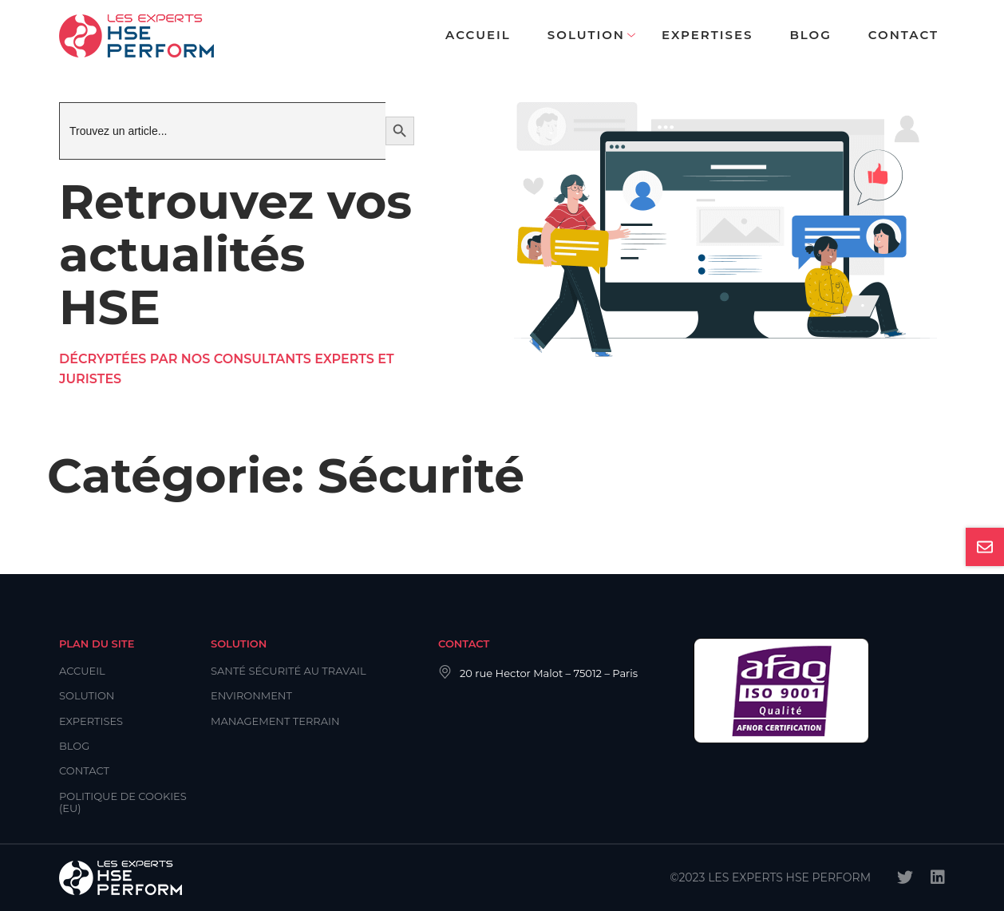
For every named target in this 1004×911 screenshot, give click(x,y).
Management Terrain (275, 721)
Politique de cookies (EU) (123, 802)
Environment (251, 695)
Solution (586, 34)
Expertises (707, 34)
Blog (810, 34)
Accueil (478, 34)
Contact (903, 34)
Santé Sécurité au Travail (288, 670)
